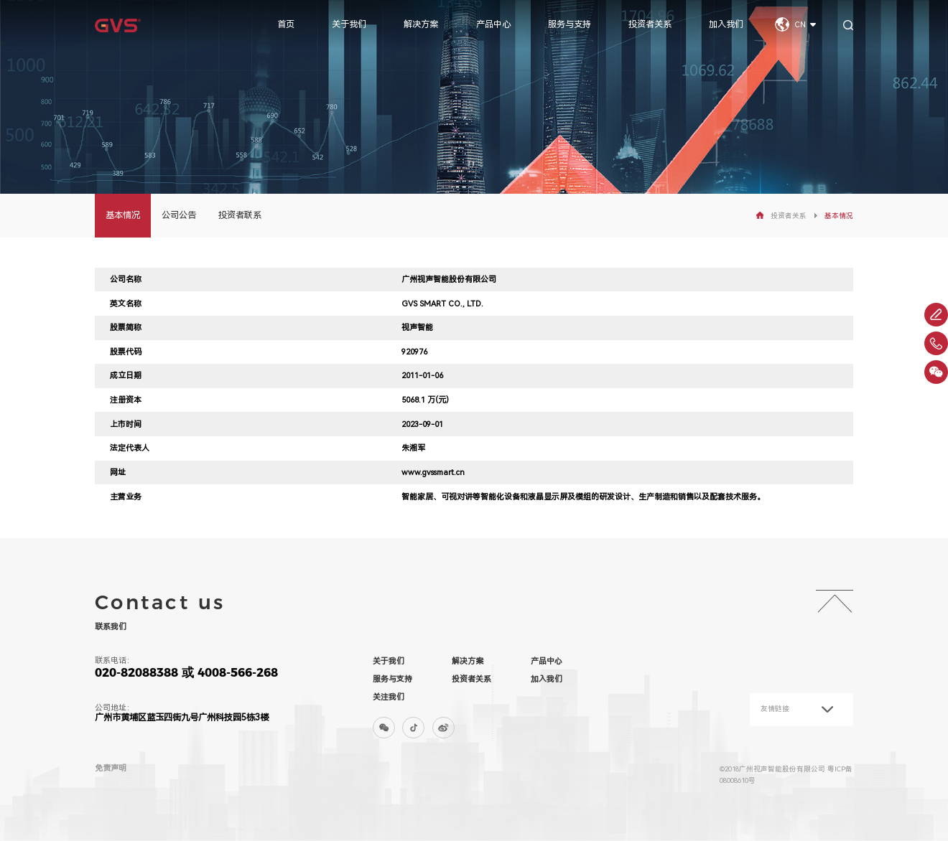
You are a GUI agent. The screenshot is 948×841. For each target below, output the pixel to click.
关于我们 (349, 24)
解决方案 (421, 24)
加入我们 (726, 24)
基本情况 (123, 215)
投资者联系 (239, 215)
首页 (285, 24)
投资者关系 (650, 24)
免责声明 (110, 768)
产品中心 (493, 24)
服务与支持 (569, 24)
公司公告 (179, 215)
